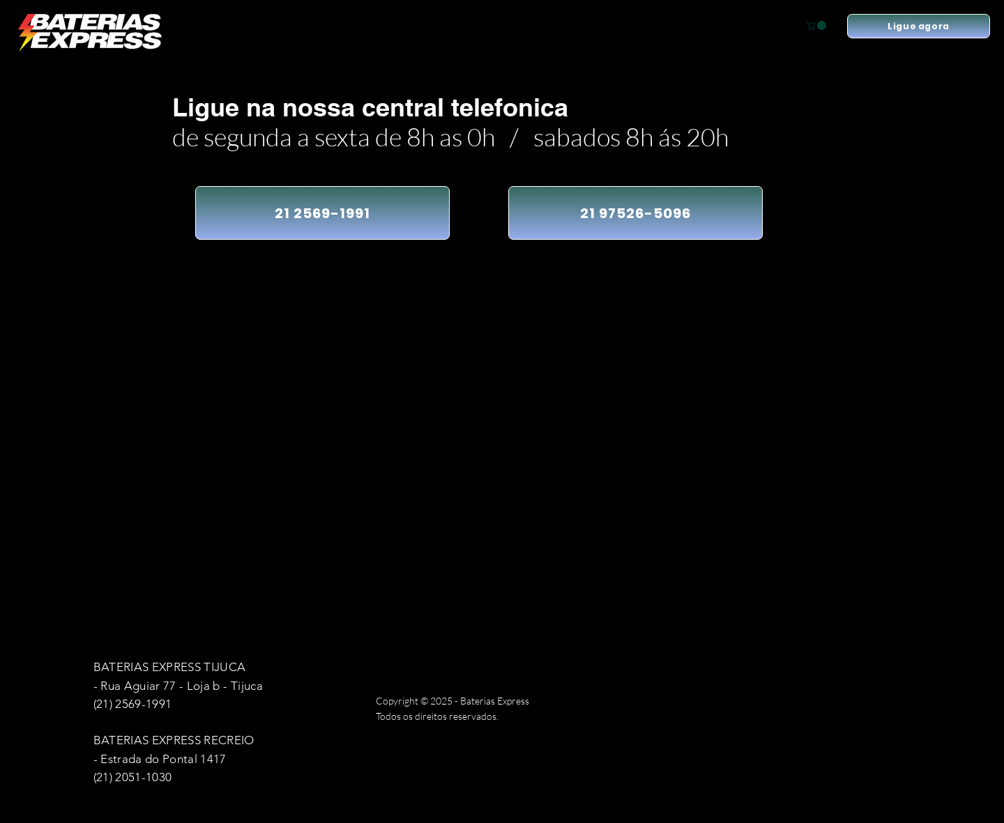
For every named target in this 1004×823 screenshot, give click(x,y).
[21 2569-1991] (322, 213)
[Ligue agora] (918, 26)
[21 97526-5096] (635, 213)
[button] (817, 25)
